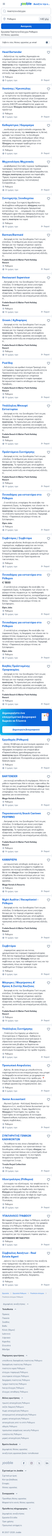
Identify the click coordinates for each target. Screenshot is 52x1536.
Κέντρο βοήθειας (10, 1479)
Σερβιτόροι (9, 945)
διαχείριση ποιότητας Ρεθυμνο (16, 1380)
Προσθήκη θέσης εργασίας (14, 1498)
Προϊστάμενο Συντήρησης (18, 451)
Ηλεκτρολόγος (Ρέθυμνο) (17, 1179)
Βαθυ (4, 1326)
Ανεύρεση (26, 26)
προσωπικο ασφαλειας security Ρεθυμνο (20, 1430)
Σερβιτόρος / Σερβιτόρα (17, 538)
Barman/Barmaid (12, 234)
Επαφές (5, 1483)
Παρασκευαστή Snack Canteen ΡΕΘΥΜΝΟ (21, 815)
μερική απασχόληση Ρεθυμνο (15, 1438)
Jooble (18, 1532)
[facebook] (23, 1463)
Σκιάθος (6, 1322)
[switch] (47, 42)
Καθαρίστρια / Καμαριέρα (18, 125)
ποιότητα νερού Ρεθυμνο (13, 1368)
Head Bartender (12, 52)
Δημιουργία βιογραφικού (26, 729)
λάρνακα (6, 1337)
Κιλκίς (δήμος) (8, 1330)
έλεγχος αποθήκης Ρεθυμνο (15, 1392)
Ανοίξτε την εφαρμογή (42, 4)
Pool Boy (7, 362)
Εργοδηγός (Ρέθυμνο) (15, 739)
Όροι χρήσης (8, 1521)
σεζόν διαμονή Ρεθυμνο (13, 1407)
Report (45, 80)
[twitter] (39, 1463)
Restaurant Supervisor (16, 277)
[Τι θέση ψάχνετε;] (26, 11)
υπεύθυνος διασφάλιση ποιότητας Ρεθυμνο (22, 1360)
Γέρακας (5, 1314)
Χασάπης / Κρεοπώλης (16, 88)
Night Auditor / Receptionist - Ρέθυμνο (20, 901)
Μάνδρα (6, 1349)
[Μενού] (4, 4)
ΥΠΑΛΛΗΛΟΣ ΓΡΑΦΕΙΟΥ (16, 1215)
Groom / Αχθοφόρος (14, 320)
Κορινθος (6, 1341)
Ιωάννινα (6, 1334)
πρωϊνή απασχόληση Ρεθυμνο (16, 1403)
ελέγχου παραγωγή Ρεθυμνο (15, 1372)
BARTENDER (9, 776)
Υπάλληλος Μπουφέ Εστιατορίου (15, 407)
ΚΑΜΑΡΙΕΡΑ (9, 859)
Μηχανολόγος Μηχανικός (18, 161)
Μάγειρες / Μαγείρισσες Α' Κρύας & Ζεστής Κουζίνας (18, 984)
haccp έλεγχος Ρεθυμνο (13, 1388)
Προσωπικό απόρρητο (12, 1525)
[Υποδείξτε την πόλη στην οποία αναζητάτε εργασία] (26, 19)
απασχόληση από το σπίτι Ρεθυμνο (18, 1422)
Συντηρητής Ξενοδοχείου (18, 198)
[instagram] (31, 1463)
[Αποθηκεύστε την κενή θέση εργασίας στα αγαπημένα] (48, 52)
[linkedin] (47, 1463)
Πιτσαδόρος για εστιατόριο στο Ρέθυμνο (21, 496)
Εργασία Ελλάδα (9, 1517)
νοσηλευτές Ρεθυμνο (12, 1434)
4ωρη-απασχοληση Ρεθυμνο (15, 1411)
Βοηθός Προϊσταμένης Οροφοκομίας (16, 668)
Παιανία (5, 1318)
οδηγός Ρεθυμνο (9, 1426)
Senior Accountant (13, 1099)
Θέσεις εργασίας (9, 1487)
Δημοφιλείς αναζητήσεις (16, 1304)
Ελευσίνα (6, 1345)
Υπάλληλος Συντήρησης (17, 1028)
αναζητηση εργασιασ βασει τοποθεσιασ (20, 1453)
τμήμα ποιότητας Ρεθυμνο (14, 1384)
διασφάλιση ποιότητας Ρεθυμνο (16, 1364)
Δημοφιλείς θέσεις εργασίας (14, 1449)
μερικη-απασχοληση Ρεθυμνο (15, 1418)
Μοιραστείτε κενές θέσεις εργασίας (18, 1502)
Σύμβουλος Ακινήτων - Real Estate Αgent (19, 1254)
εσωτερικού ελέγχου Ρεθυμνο (15, 1376)
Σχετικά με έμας (9, 1475)
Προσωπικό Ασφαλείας (16, 1065)
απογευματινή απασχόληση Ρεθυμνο (19, 1414)
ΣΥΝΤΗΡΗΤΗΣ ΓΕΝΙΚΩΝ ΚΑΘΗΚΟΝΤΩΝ (16, 1137)
